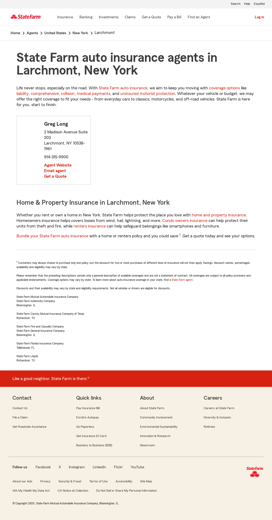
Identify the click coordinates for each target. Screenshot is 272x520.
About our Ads (22, 481)
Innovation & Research (155, 436)
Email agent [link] (55, 171)
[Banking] (86, 17)
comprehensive (45, 93)
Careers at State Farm (219, 408)
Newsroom (147, 445)
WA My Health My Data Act (31, 490)
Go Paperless (85, 426)
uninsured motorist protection (147, 93)
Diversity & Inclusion (217, 417)
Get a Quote (55, 176)
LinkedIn (99, 467)
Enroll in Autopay (87, 417)
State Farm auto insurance (123, 88)
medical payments (93, 93)
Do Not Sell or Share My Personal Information (126, 490)
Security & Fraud (69, 481)
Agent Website (57, 165)
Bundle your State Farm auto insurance (52, 236)
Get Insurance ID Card (91, 436)
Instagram (77, 467)
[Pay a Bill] (174, 17)
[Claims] (130, 17)
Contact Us (20, 408)
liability (22, 93)
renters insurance (90, 226)
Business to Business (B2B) (94, 445)
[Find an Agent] (199, 17)
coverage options (224, 88)
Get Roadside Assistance (29, 426)
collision (68, 93)
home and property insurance (219, 215)
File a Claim (20, 417)
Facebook (43, 467)
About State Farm (152, 408)
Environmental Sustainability (158, 426)
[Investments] (108, 17)
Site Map (146, 481)
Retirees (209, 426)
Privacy (45, 481)
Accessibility (124, 481)
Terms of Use (98, 481)
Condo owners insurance (184, 221)
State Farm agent (182, 279)
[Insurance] (65, 17)
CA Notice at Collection (73, 490)
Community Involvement (156, 417)
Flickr (118, 467)
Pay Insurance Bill (88, 408)
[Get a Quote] (151, 17)
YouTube (137, 467)
